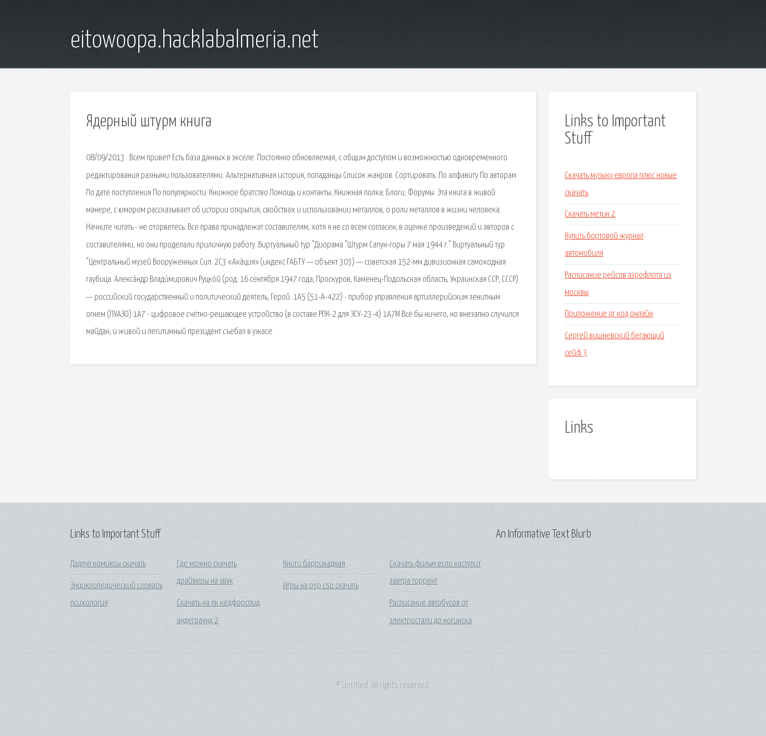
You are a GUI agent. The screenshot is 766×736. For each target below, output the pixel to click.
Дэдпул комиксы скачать (108, 564)
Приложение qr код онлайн (609, 314)
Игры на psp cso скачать (321, 585)
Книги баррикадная (314, 564)
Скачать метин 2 (590, 214)
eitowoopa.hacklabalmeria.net (194, 41)
